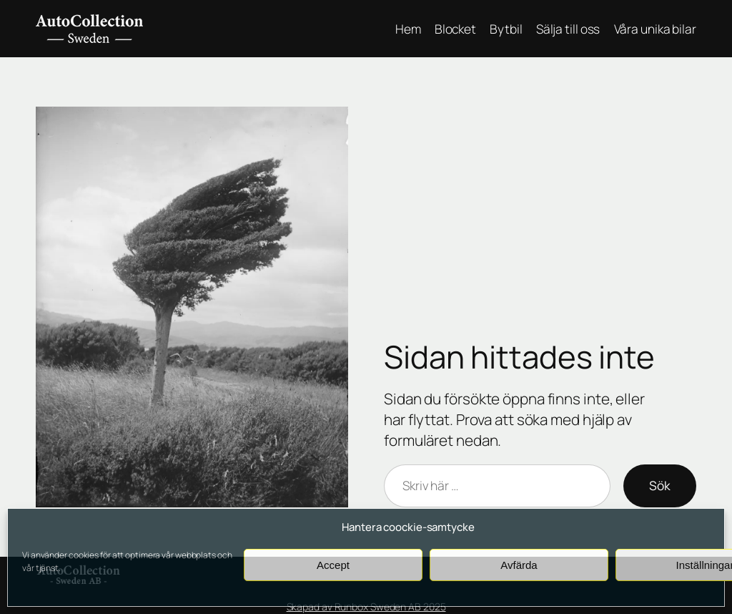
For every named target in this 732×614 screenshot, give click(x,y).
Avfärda (518, 565)
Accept (333, 565)
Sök (660, 485)
